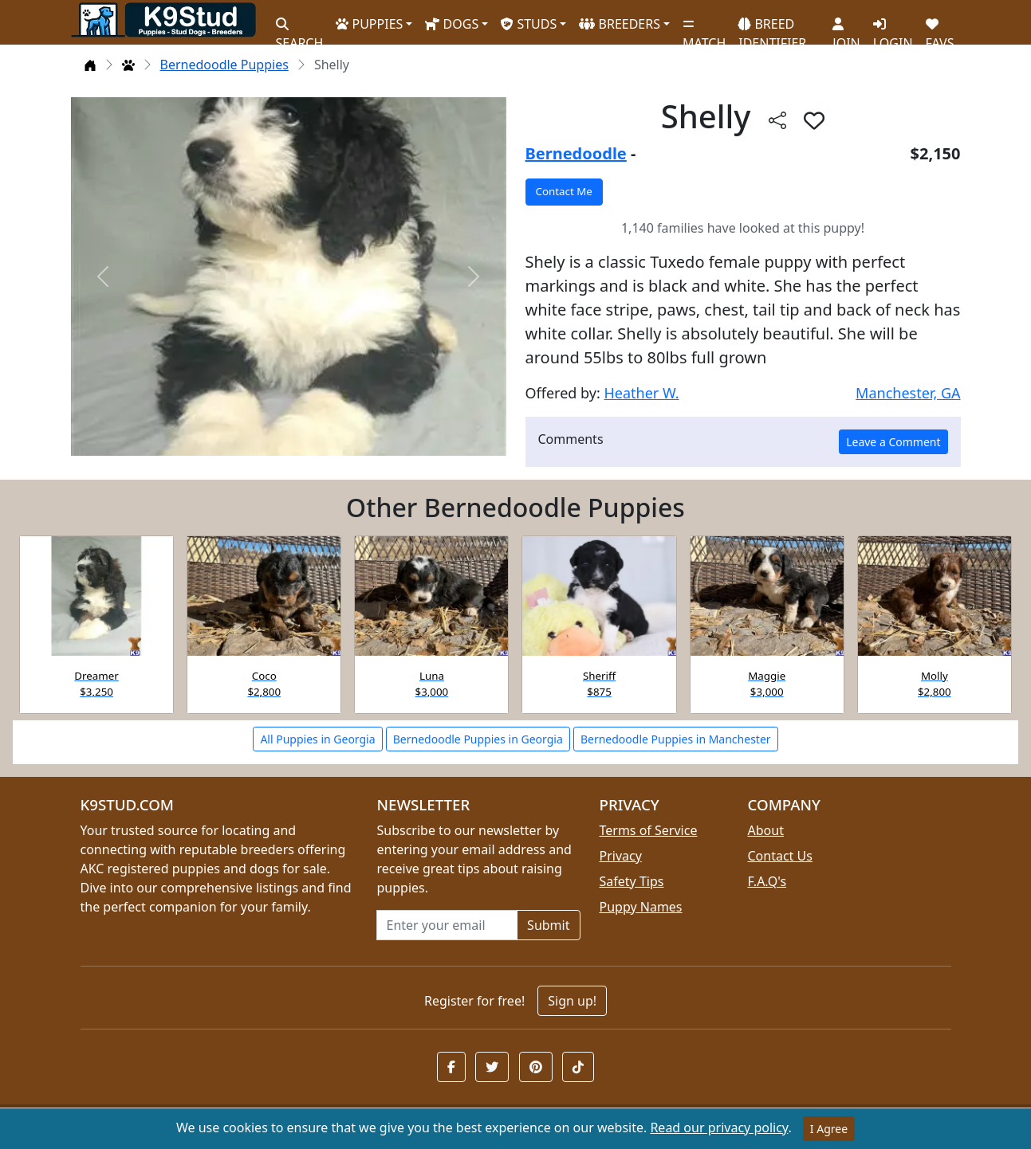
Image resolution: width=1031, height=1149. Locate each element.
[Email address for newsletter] (447, 925)
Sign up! (572, 1001)
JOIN (846, 28)
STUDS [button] (529, 24)
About (766, 830)
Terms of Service (649, 830)
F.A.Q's (767, 881)
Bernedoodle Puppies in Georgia (478, 739)
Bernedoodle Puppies (224, 64)
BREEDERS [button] (619, 24)
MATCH (704, 28)
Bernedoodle (576, 153)
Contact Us (780, 856)
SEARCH (300, 28)
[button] (814, 120)
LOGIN (893, 28)
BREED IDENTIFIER (772, 26)
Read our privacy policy (719, 1127)
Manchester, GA (908, 392)
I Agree (829, 1128)
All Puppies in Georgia (317, 739)
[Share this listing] (777, 120)
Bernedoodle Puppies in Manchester (675, 739)
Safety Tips (632, 881)
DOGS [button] (451, 24)
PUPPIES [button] (369, 24)
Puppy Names (641, 907)
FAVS (940, 28)
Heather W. (641, 392)
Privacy (621, 856)
